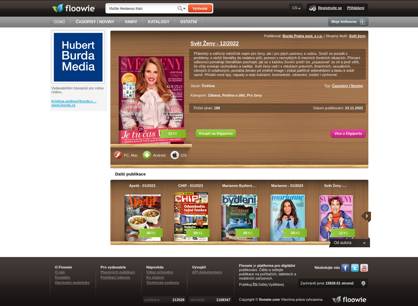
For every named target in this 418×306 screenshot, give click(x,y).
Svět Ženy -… (335, 186)
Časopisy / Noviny (347, 86)
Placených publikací (118, 272)
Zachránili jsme (327, 283)
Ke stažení (155, 277)
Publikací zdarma (115, 277)
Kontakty (62, 277)
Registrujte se (325, 8)
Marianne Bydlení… (238, 186)
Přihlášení (355, 8)
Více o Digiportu (348, 133)
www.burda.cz (64, 105)
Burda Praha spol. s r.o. (302, 36)
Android (154, 155)
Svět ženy (357, 36)
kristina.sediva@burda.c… (74, 101)
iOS (178, 155)
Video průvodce (159, 272)
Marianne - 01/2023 (287, 186)
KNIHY (131, 22)
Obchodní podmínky (72, 282)
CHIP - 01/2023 (190, 186)
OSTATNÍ (188, 22)
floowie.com (269, 299)
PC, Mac (126, 155)
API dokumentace (207, 272)
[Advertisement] (79, 137)
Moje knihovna (348, 21)
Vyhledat (200, 8)
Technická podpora (162, 282)
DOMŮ (59, 22)
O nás (60, 272)
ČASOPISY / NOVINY (95, 22)
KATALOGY (158, 22)
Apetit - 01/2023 (142, 186)
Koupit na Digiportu (216, 133)
